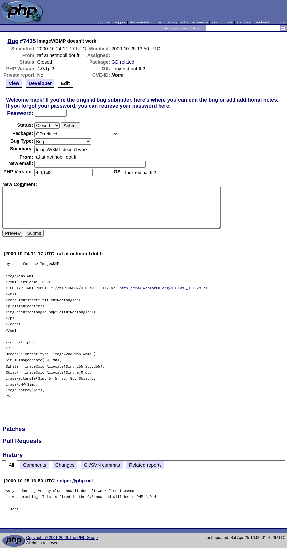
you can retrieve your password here (123, 106)
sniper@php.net (75, 480)
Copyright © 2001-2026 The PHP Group (62, 537)
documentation (142, 22)
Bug (12, 41)
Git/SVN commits (102, 465)
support (120, 22)
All (11, 465)
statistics (244, 22)
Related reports (145, 465)
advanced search (194, 22)
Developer (40, 83)
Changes (65, 465)
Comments (34, 465)
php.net (104, 22)
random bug (264, 22)
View (14, 83)
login (281, 22)
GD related (122, 62)
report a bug (167, 22)
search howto (222, 22)
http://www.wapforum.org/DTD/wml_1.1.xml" (162, 288)
